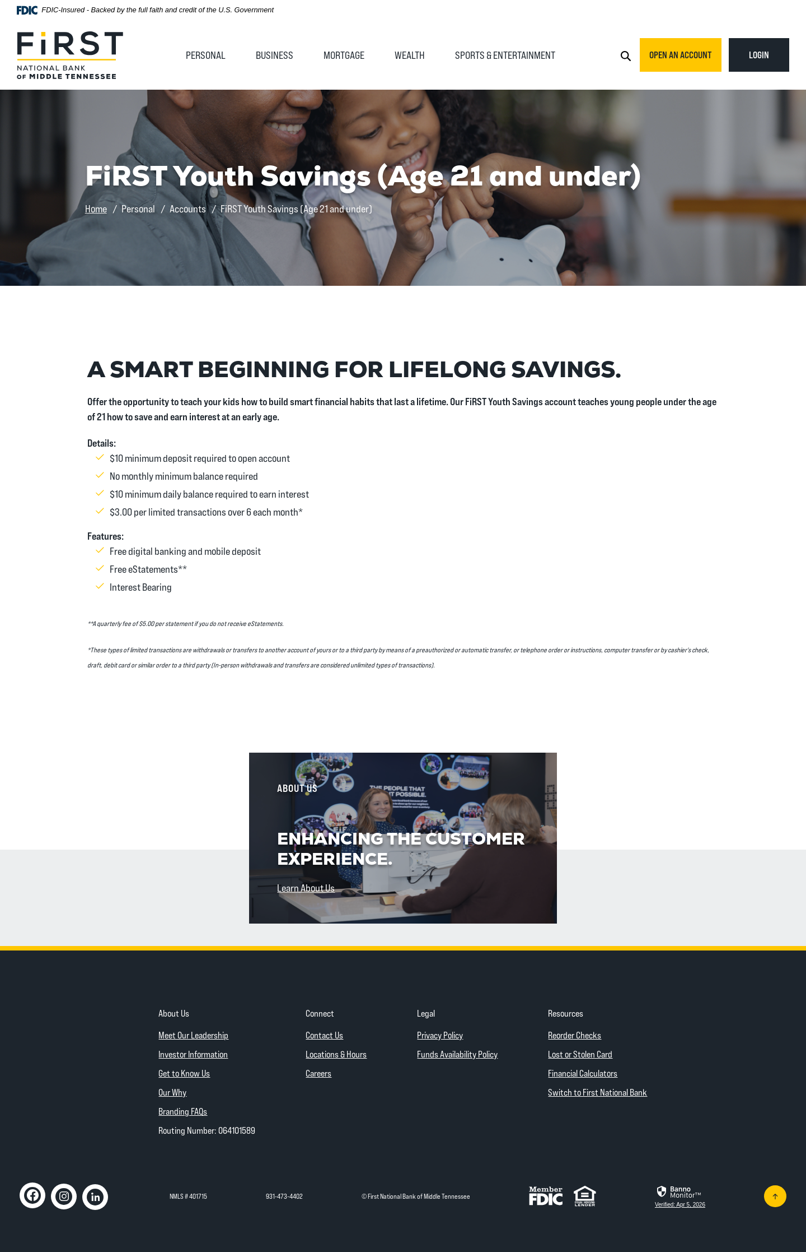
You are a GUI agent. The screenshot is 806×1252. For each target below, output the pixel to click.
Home (96, 208)
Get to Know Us (184, 1073)
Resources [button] (565, 1013)
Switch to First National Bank (597, 1092)
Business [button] (274, 55)
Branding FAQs (182, 1111)
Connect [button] (320, 1013)
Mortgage (344, 55)
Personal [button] (206, 55)
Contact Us (324, 1035)
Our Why (172, 1092)
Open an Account (680, 54)
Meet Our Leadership (193, 1035)
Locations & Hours (336, 1054)
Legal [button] (426, 1013)
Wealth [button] (410, 55)
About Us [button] (173, 1013)
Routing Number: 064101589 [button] (206, 1130)
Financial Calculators (582, 1073)
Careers (318, 1073)
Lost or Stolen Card (580, 1054)
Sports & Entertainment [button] (505, 55)
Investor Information (193, 1054)
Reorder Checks (574, 1035)
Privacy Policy (440, 1035)
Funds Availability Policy (457, 1054)
